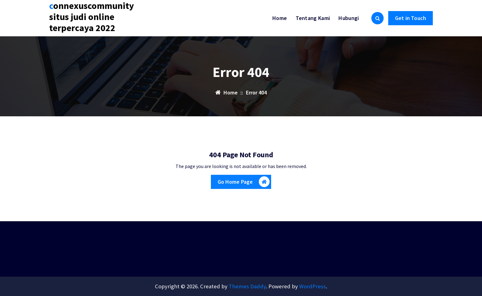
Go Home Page (244, 183)
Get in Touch (410, 18)
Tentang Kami (313, 18)
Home (279, 18)
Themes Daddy (247, 286)
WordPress (312, 286)
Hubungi (348, 18)
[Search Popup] (377, 18)
